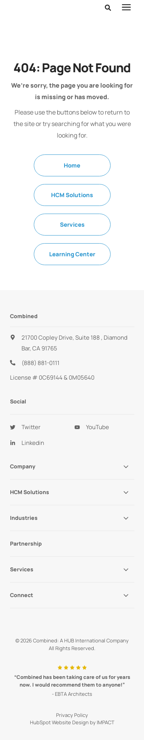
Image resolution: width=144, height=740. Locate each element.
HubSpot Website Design (59, 703)
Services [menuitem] (72, 205)
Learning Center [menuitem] (72, 235)
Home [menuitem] (72, 146)
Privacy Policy (72, 695)
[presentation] (126, 7)
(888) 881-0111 (41, 344)
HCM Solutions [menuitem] (72, 176)
